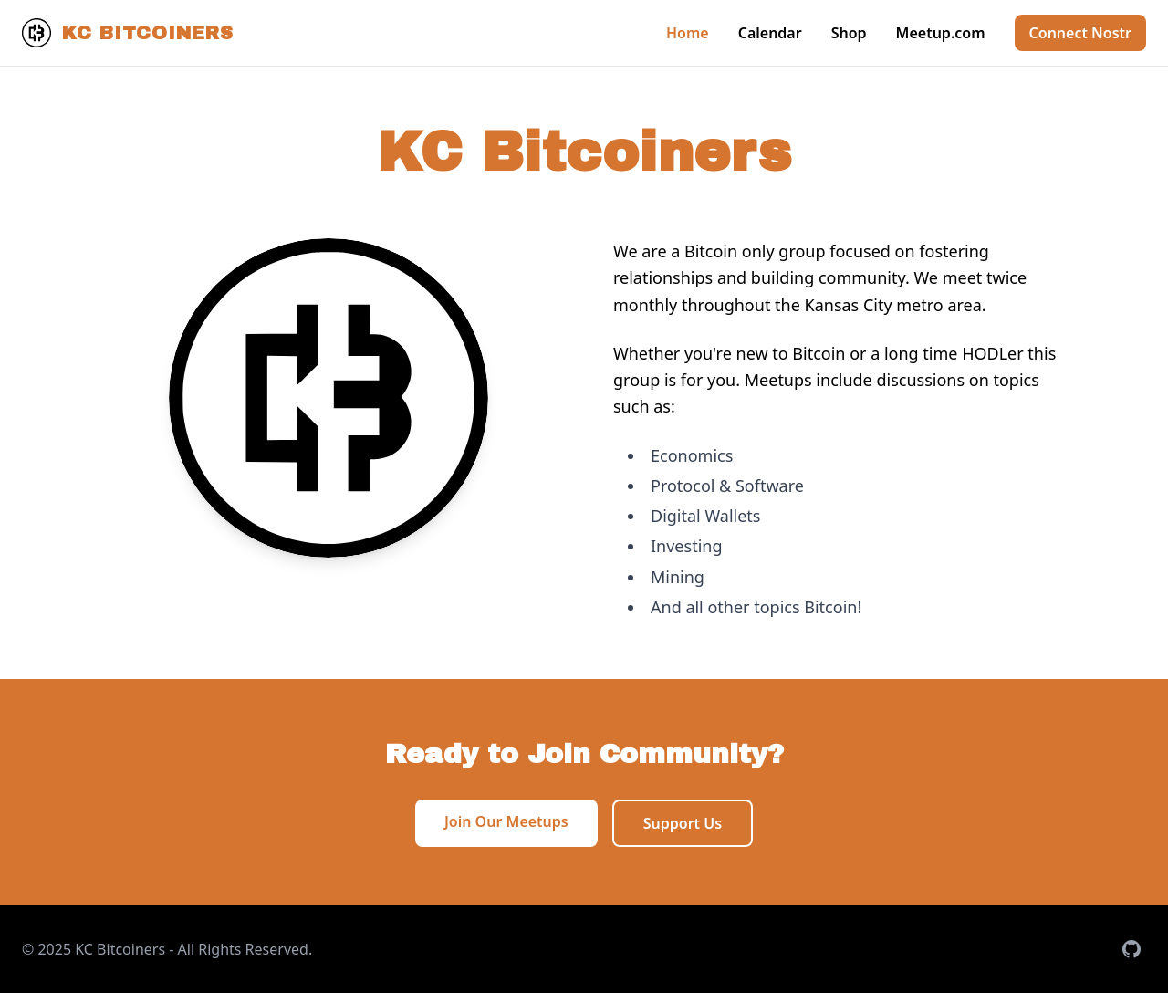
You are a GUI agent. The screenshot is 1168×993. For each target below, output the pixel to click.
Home (687, 33)
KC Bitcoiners (128, 32)
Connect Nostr (1080, 33)
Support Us (682, 823)
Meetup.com (941, 33)
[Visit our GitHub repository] (1131, 949)
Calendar (770, 33)
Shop (849, 33)
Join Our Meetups (506, 821)
